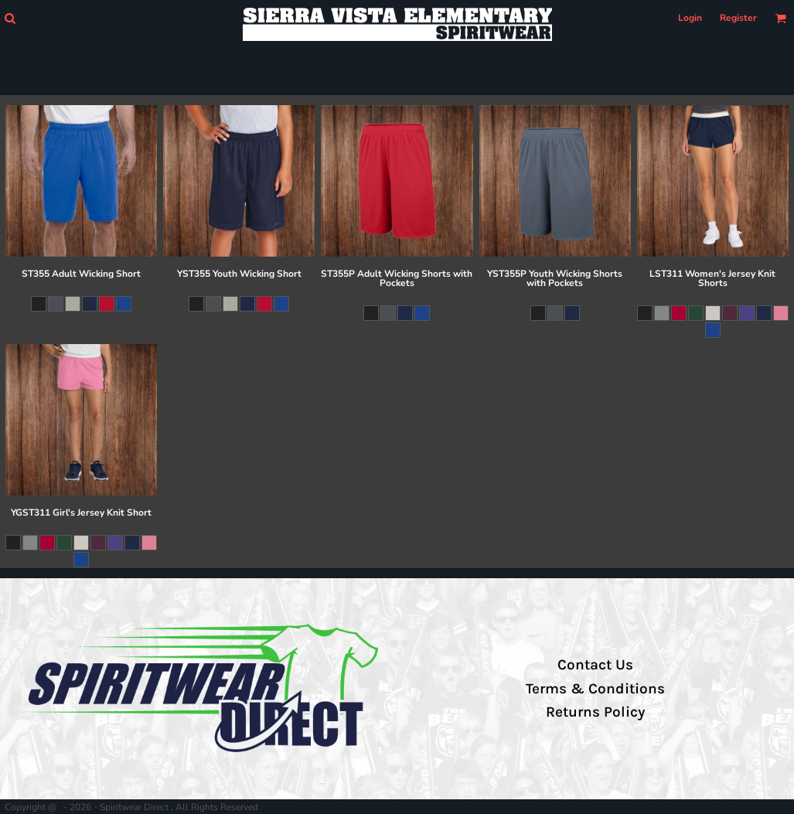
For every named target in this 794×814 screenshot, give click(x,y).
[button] (9, 18)
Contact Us (595, 664)
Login (690, 18)
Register (738, 18)
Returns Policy (595, 711)
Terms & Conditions (595, 688)
